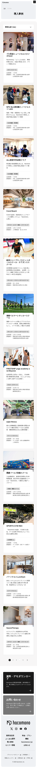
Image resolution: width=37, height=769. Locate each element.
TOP (5, 8)
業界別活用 (10, 736)
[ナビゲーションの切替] (33, 3)
